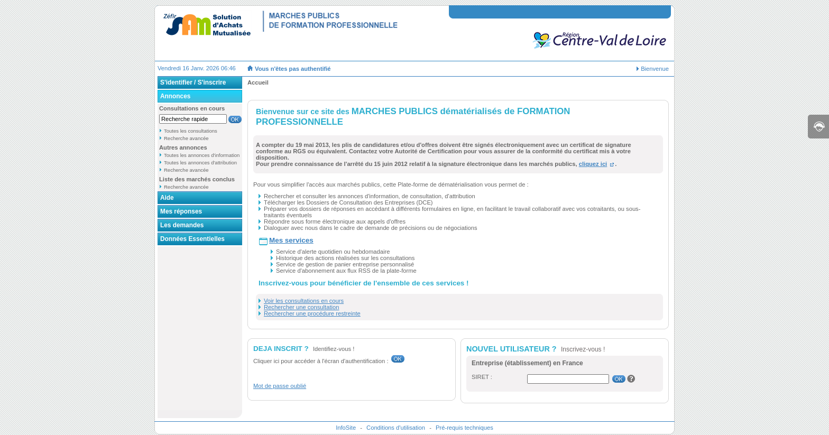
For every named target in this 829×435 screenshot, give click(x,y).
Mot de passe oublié (279, 386)
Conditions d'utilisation (395, 427)
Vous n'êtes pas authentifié (293, 69)
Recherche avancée (186, 138)
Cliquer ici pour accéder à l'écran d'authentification (319, 361)
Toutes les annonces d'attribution (200, 162)
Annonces (175, 96)
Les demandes (182, 225)
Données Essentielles (192, 239)
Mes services (291, 240)
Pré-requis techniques (464, 427)
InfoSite (346, 427)
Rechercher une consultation (301, 307)
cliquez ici (593, 164)
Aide (167, 197)
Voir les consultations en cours (304, 301)
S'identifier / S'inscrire (193, 82)
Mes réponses (181, 211)
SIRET (480, 377)
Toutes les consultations (190, 131)
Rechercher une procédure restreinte (312, 313)
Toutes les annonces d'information (202, 155)
